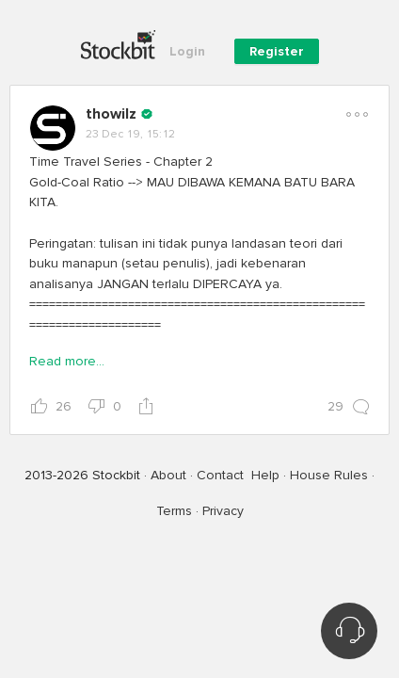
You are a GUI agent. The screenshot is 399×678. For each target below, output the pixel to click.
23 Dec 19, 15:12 (130, 134)
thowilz (111, 114)
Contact (220, 475)
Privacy (223, 511)
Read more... (66, 361)
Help (265, 475)
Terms (174, 511)
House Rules (329, 475)
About (168, 475)
